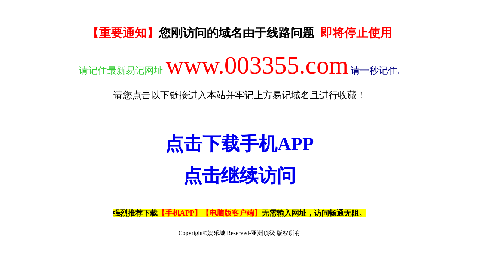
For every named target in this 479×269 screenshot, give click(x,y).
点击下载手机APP (239, 143)
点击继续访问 (239, 175)
